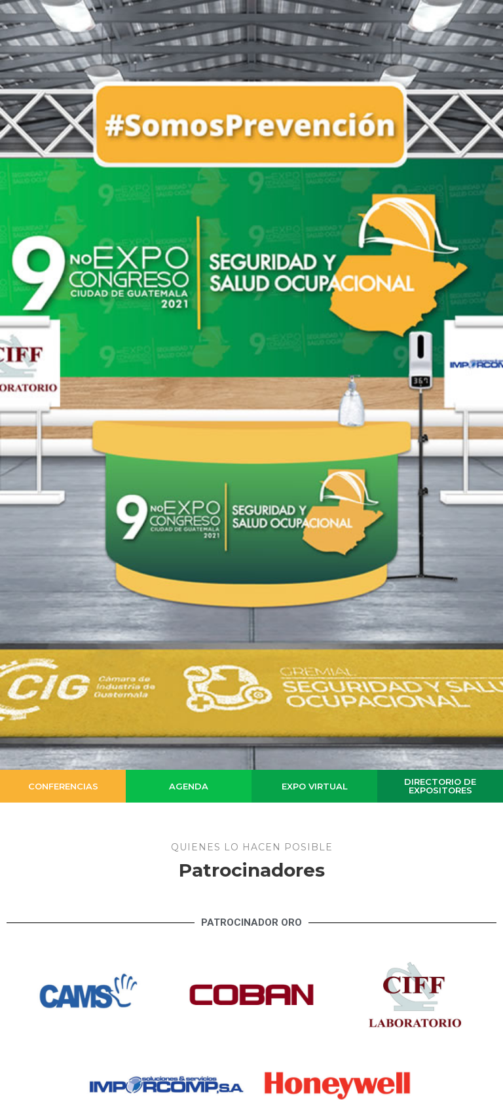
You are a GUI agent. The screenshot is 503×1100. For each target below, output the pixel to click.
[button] (63, 786)
